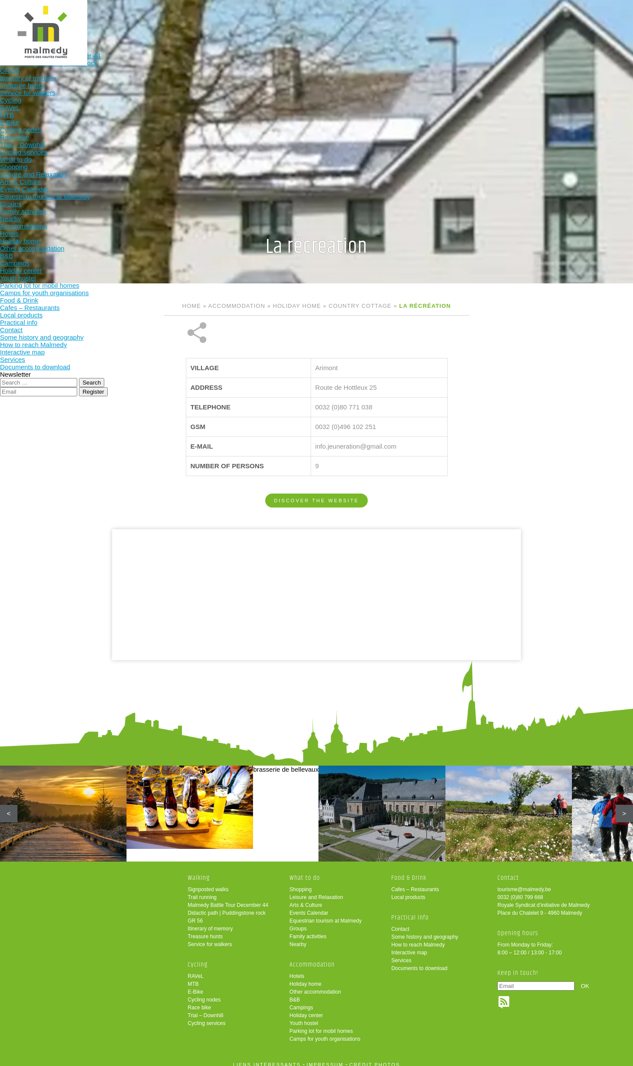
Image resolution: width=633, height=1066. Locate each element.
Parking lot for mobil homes (321, 1025)
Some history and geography (424, 931)
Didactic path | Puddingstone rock (227, 907)
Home (191, 306)
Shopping (301, 883)
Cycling (245, 20)
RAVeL (195, 970)
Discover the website (316, 471)
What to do (302, 20)
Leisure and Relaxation (316, 891)
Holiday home (297, 306)
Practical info (473, 20)
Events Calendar (309, 907)
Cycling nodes (204, 994)
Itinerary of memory (210, 923)
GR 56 (195, 915)
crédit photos (374, 1058)
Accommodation (359, 20)
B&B (295, 994)
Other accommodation (315, 986)
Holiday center (306, 1009)
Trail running (202, 891)
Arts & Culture (306, 899)
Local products (408, 891)
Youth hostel (304, 1017)
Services (401, 954)
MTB (193, 978)
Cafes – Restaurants (415, 883)
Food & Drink (416, 20)
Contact (400, 923)
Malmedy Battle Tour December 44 (228, 899)
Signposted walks (208, 883)
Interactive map (409, 946)
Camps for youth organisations (325, 1033)
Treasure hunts (205, 930)
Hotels (297, 970)
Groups (298, 923)
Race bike (199, 1001)
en (599, 14)
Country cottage (359, 306)
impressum (325, 1058)
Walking (188, 20)
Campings (301, 1001)
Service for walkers (210, 938)
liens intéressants (267, 1058)
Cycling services (207, 1017)
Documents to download (419, 962)
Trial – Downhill (205, 1009)
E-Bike (195, 986)
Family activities (308, 930)
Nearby (298, 938)
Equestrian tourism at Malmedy (326, 915)
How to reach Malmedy (418, 939)
